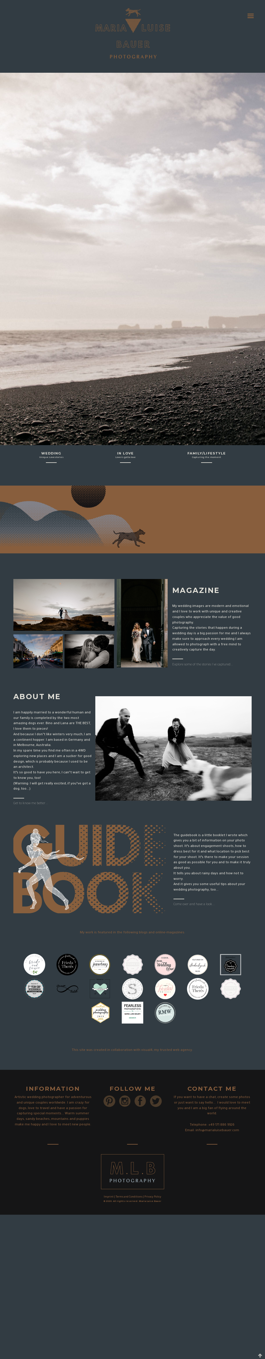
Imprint (109, 1197)
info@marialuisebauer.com (217, 1130)
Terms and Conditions (129, 1197)
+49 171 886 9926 (221, 1125)
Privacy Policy (152, 1197)
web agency (182, 1050)
